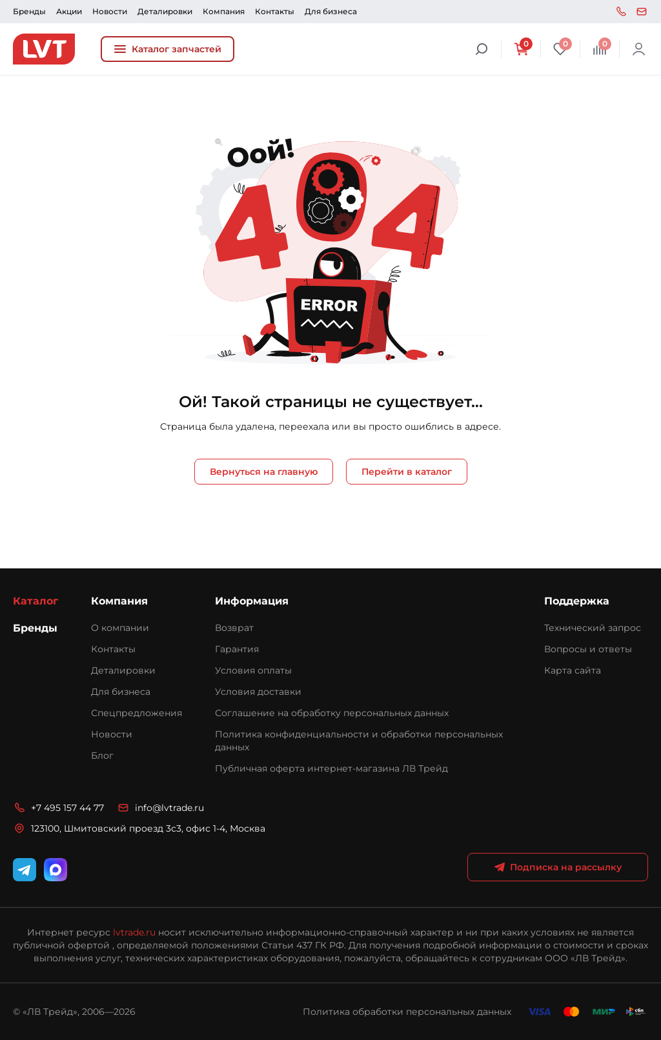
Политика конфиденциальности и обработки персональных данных (359, 740)
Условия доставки (258, 691)
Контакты (274, 11)
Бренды (29, 11)
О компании (120, 628)
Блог (102, 755)
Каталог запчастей (167, 49)
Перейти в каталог (406, 471)
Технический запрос (592, 628)
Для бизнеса (331, 11)
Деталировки (164, 11)
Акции (69, 11)
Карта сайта (572, 670)
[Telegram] (24, 869)
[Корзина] (521, 49)
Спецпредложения (136, 713)
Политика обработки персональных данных (407, 1011)
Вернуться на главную (264, 471)
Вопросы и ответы (588, 649)
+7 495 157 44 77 (621, 11)
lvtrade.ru (134, 932)
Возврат (234, 628)
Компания (224, 11)
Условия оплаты (253, 670)
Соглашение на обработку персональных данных (332, 713)
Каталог (35, 601)
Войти (639, 49)
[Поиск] (482, 49)
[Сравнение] (600, 49)
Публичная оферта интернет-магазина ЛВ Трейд (331, 768)
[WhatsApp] (55, 869)
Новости (109, 11)
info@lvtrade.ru (641, 11)
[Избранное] (560, 49)
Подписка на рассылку (558, 867)
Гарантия (237, 649)
